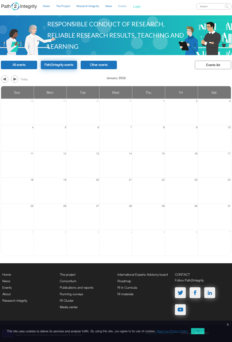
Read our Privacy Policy (172, 331)
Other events (99, 65)
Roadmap (124, 281)
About (6, 294)
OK (198, 331)
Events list (213, 65)
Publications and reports (77, 287)
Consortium (68, 281)
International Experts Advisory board (142, 274)
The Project (63, 6)
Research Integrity (87, 6)
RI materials (125, 294)
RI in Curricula (127, 287)
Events (122, 6)
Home (46, 6)
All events (19, 65)
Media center (69, 307)
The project (67, 274)
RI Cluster (67, 300)
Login (137, 6)
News (108, 6)
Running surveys (71, 294)
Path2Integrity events (58, 65)
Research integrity (14, 300)
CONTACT (182, 274)
